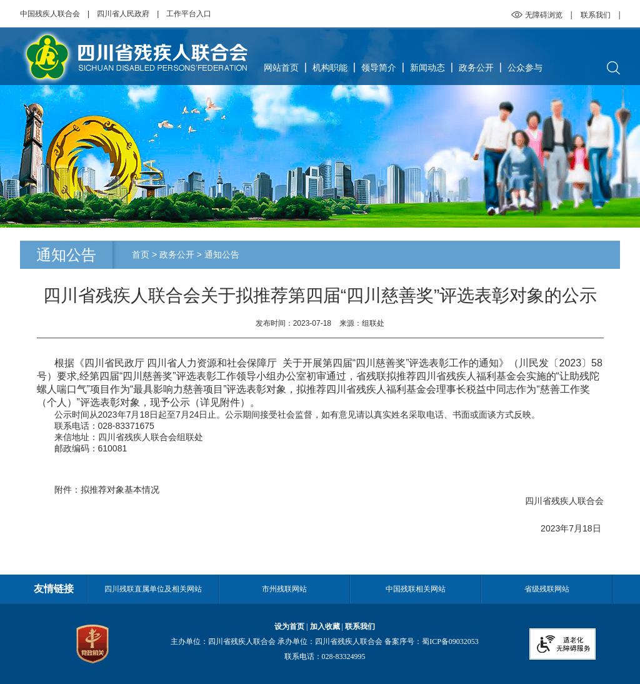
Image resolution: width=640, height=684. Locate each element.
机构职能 (330, 68)
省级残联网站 (546, 589)
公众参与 (525, 68)
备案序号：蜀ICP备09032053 (431, 641)
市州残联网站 (284, 589)
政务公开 (476, 68)
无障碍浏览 (543, 15)
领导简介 (378, 68)
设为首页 (289, 626)
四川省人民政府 (123, 13)
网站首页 (281, 68)
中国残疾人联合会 (50, 13)
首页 (140, 254)
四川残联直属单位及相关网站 (153, 589)
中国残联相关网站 (416, 589)
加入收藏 (325, 626)
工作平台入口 (188, 13)
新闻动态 (427, 68)
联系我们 (596, 15)
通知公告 (221, 254)
